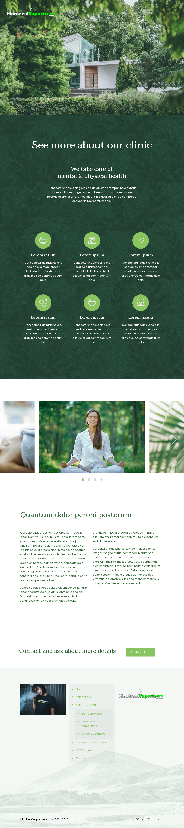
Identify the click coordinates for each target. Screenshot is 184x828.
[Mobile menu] (98, 9)
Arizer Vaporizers (94, 734)
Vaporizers (83, 697)
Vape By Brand (86, 705)
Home (80, 689)
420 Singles (83, 750)
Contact (81, 758)
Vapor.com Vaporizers (89, 724)
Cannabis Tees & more (91, 742)
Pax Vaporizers (92, 714)
